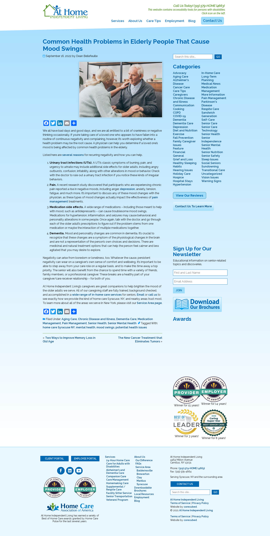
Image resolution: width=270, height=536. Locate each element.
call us (152, 294)
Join (179, 290)
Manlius (141, 480)
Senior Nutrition (212, 152)
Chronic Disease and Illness (96, 319)
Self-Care (208, 119)
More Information (213, 94)
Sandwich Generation (209, 114)
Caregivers (180, 94)
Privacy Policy (200, 503)
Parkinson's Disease (209, 103)
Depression (180, 127)
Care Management (117, 479)
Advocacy (179, 73)
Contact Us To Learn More (193, 206)
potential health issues (131, 327)
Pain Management (74, 323)
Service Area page (149, 303)
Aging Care (69, 319)
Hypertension (182, 184)
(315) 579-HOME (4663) (209, 6)
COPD (177, 112)
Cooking (178, 109)
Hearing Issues (183, 170)
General (178, 155)
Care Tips (153, 21)
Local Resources (144, 494)
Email (140, 294)
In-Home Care (211, 73)
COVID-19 (179, 116)
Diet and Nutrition (185, 130)
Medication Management (211, 89)
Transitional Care (213, 170)
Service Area (142, 467)
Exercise (178, 134)
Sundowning (210, 166)
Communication (183, 105)
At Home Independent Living (187, 499)
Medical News (211, 83)
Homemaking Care (117, 483)
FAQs (138, 463)
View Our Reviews (189, 195)
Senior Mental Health (122, 323)
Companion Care (116, 476)
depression (127, 189)
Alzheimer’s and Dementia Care (115, 471)
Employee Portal (85, 458)
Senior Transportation (119, 496)
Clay (139, 477)
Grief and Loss (183, 159)
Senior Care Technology (210, 128)
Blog (191, 21)
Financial (179, 152)
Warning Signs (211, 181)
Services (117, 21)
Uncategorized (212, 173)
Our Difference (144, 460)
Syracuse (142, 484)
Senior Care (209, 123)
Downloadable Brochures (143, 489)
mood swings (105, 327)
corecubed (190, 506)
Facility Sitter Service (119, 493)
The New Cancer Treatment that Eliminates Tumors (140, 339)
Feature (178, 148)
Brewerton (143, 474)
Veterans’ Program (117, 499)
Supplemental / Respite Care (115, 488)
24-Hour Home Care (118, 460)
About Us (135, 21)
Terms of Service (180, 503)
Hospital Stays (183, 181)
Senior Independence (211, 139)
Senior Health (97, 323)
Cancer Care (181, 87)
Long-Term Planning (209, 78)
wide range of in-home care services (97, 294)
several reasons (73, 155)
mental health (85, 327)
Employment (174, 21)
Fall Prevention (183, 137)
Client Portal (54, 458)
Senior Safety (211, 155)
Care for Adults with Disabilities (118, 465)
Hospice (178, 177)
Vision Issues (210, 177)
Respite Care (210, 109)
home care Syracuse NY (59, 327)
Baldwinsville (145, 470)
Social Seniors (211, 163)
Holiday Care (181, 173)
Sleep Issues (210, 159)
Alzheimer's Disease (181, 81)
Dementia (179, 119)
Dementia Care (126, 319)
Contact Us (212, 21)
